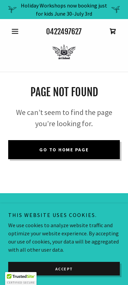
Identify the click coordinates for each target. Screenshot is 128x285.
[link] (113, 31)
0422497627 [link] (64, 31)
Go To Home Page (63, 150)
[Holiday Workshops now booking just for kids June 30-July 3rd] (64, 9)
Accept (64, 268)
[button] (16, 31)
